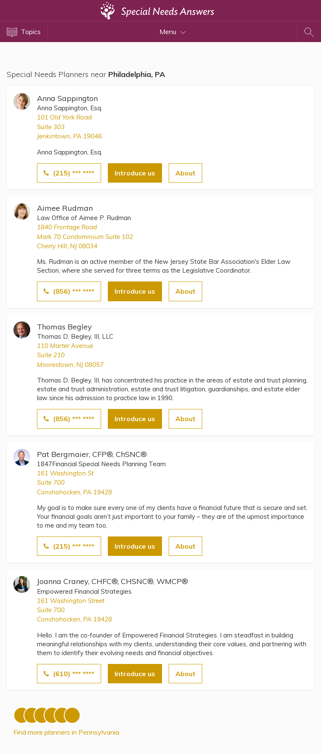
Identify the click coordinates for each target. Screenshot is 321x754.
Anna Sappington (67, 98)
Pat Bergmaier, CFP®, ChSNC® (92, 454)
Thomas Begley (64, 327)
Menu (172, 31)
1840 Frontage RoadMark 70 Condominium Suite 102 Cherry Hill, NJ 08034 (85, 236)
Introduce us (135, 173)
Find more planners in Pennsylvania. (66, 732)
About (185, 173)
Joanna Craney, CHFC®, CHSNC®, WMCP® (112, 581)
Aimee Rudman (65, 208)
